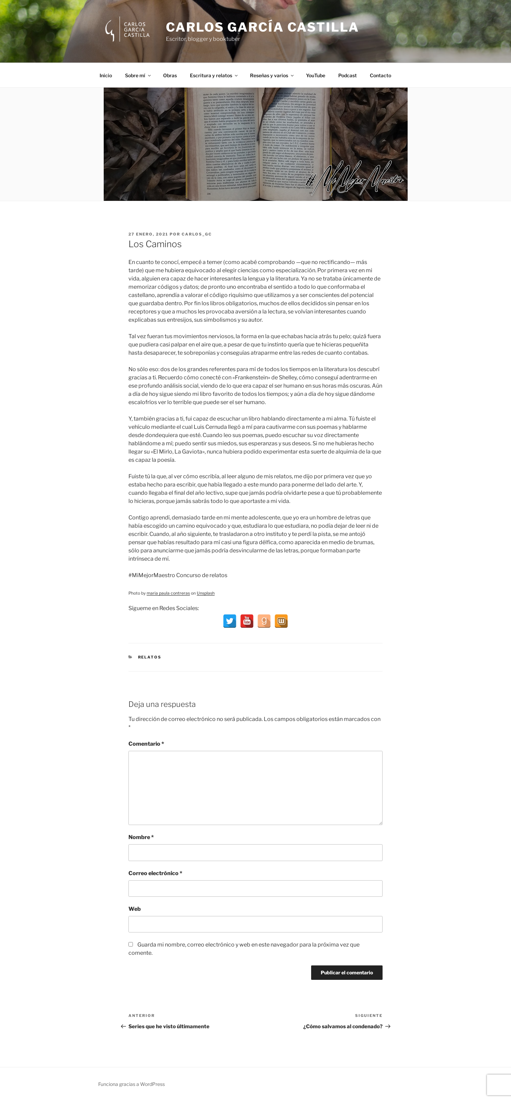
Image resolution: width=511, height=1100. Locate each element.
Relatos (150, 657)
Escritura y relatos (214, 75)
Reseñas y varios (272, 75)
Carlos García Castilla (262, 27)
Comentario (146, 744)
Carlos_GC (197, 234)
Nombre (141, 837)
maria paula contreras (168, 593)
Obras (170, 75)
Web (134, 909)
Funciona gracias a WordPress (131, 1084)
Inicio (106, 75)
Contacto (380, 75)
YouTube (315, 75)
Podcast (347, 75)
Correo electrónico (155, 873)
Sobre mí (138, 75)
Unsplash (206, 593)
